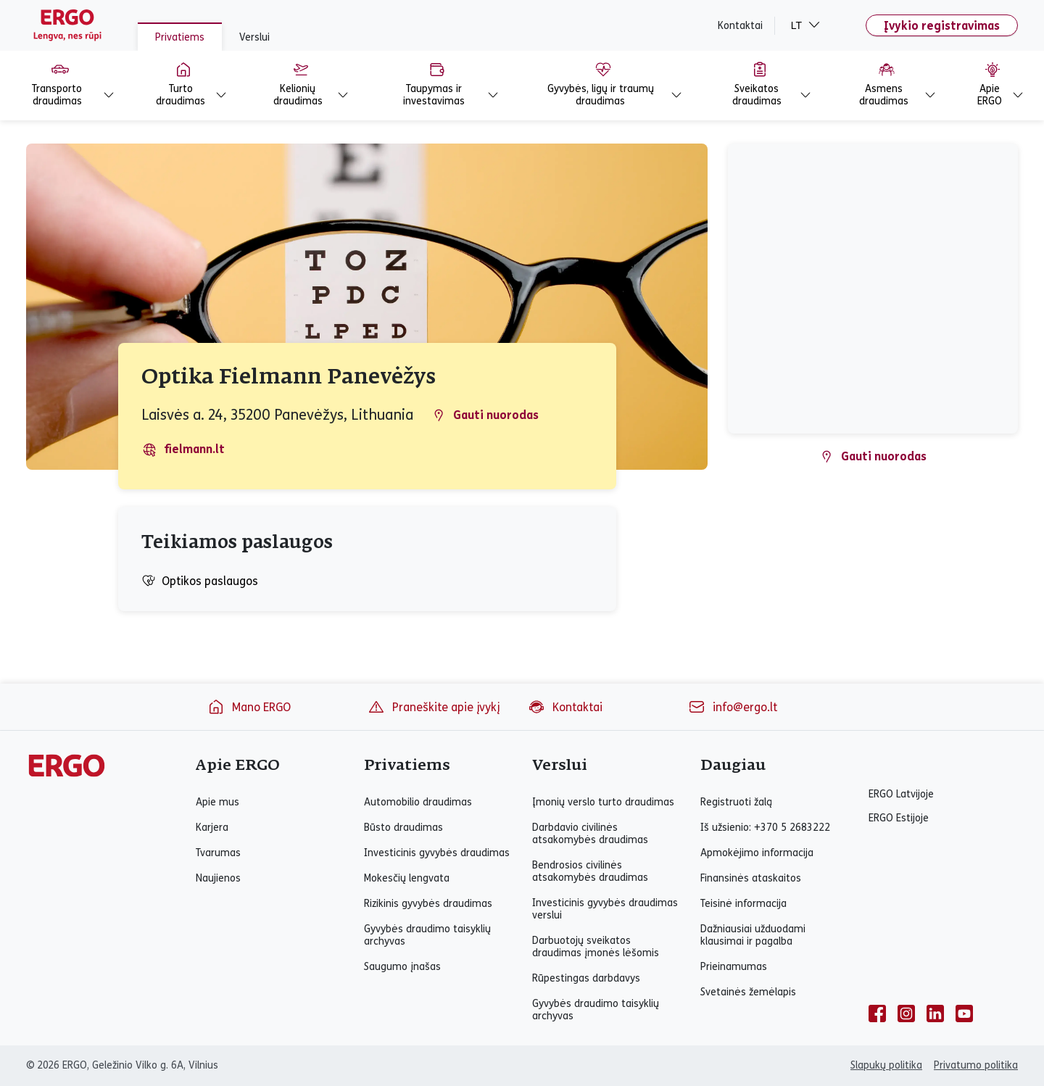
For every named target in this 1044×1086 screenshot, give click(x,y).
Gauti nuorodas (485, 415)
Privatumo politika (976, 1065)
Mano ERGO (249, 707)
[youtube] (964, 1013)
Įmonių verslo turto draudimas (603, 802)
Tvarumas (218, 853)
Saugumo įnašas (402, 967)
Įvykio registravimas (942, 26)
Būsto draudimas (403, 827)
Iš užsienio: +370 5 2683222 (765, 827)
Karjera (212, 827)
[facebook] (877, 1013)
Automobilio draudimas (418, 802)
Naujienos (218, 878)
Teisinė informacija (743, 904)
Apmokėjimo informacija (756, 853)
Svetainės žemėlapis (748, 992)
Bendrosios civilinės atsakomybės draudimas (590, 871)
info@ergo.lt (732, 707)
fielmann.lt (183, 449)
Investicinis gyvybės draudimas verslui (605, 909)
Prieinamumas (733, 967)
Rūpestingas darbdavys (586, 978)
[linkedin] (935, 1013)
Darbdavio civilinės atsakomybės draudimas (590, 833)
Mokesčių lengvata (407, 878)
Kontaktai (740, 26)
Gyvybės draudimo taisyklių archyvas (427, 935)
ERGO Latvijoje (901, 794)
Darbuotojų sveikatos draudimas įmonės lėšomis (595, 946)
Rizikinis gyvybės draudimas (428, 904)
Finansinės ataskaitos (750, 878)
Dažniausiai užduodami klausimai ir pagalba (752, 935)
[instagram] (906, 1013)
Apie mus (217, 802)
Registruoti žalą (736, 802)
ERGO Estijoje (899, 818)
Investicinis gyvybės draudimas (437, 853)
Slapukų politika (886, 1065)
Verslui (254, 37)
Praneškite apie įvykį (434, 707)
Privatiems (179, 37)
